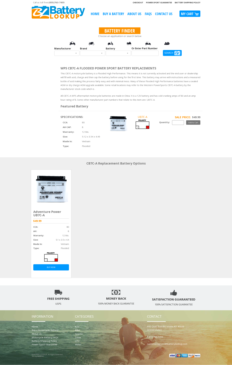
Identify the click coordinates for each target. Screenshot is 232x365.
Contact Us (163, 13)
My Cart (190, 13)
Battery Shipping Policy (187, 2)
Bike (77, 330)
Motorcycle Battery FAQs (45, 337)
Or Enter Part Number (145, 48)
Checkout (138, 2)
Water (78, 344)
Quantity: (164, 122)
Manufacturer (62, 48)
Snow (78, 337)
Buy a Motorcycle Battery (45, 330)
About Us (134, 13)
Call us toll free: (49, 2)
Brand (83, 48)
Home (95, 13)
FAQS (148, 13)
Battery (110, 48)
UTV (77, 340)
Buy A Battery (113, 13)
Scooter (79, 333)
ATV (77, 326)
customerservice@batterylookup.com (167, 343)
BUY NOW (51, 267)
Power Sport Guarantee (159, 2)
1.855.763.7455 (155, 336)
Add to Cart (193, 122)
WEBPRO (40, 356)
